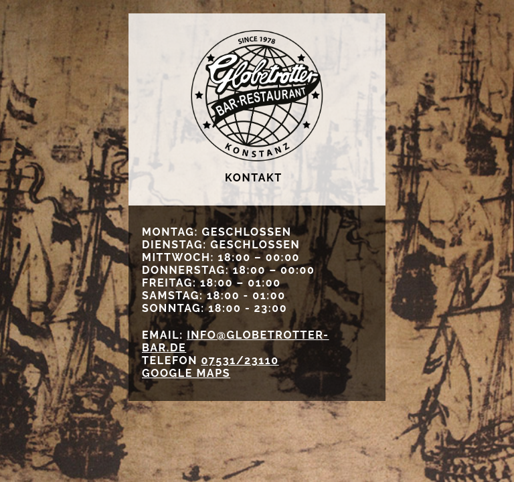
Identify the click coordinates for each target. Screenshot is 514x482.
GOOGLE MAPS (186, 373)
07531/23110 (239, 360)
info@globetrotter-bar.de (235, 341)
